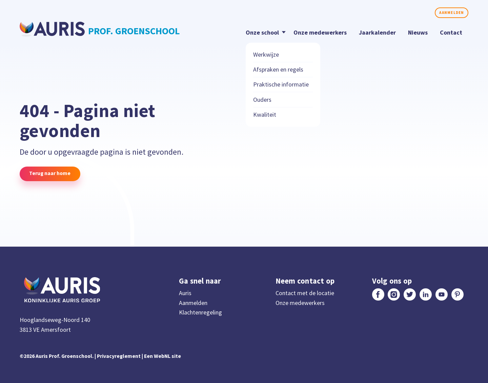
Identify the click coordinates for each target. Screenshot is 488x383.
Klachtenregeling (200, 312)
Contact (451, 32)
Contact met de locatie (305, 293)
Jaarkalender (377, 32)
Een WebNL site (162, 356)
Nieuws (418, 32)
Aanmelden (451, 12)
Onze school (264, 32)
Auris (185, 293)
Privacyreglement (119, 356)
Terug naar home (49, 173)
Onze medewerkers (320, 32)
